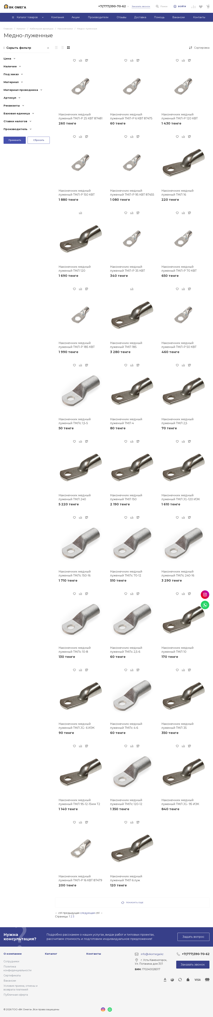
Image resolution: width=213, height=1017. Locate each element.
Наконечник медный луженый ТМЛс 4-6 (126, 725)
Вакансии (10, 980)
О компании (13, 953)
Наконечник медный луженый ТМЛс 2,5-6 (126, 649)
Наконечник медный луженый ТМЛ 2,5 (177, 421)
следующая (87, 913)
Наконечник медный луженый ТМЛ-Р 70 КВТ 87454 (179, 270)
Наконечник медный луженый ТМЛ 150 (126, 497)
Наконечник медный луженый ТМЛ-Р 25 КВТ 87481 (81, 116)
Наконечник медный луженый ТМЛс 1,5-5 (75, 421)
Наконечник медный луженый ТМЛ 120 (75, 268)
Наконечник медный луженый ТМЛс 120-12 (126, 802)
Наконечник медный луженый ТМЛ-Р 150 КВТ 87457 (77, 194)
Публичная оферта (16, 994)
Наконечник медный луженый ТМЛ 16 (177, 192)
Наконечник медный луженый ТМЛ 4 (126, 421)
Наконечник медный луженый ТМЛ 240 (75, 497)
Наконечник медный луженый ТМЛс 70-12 (126, 573)
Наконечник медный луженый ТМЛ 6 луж (126, 878)
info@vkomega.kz (152, 954)
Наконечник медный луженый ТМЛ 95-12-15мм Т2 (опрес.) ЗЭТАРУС (79, 804)
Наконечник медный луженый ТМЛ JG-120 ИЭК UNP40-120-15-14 (180, 499)
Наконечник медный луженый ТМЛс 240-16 (177, 573)
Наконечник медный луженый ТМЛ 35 (177, 725)
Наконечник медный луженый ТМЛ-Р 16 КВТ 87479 (80, 878)
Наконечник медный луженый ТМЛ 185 (126, 345)
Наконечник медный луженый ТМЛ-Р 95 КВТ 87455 (132, 192)
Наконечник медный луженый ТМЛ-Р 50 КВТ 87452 (178, 347)
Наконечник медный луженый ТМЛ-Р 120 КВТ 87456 (179, 118)
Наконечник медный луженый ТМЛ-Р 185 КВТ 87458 (77, 347)
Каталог (51, 953)
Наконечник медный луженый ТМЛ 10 (177, 649)
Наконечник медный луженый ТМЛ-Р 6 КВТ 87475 (131, 116)
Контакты (93, 953)
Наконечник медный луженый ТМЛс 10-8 (75, 649)
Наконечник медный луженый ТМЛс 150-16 (75, 573)
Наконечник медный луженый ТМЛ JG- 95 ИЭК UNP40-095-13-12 (180, 804)
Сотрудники (11, 961)
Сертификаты (12, 975)
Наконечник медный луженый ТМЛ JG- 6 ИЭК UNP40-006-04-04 (77, 727)
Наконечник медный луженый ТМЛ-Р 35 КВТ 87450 (127, 270)
